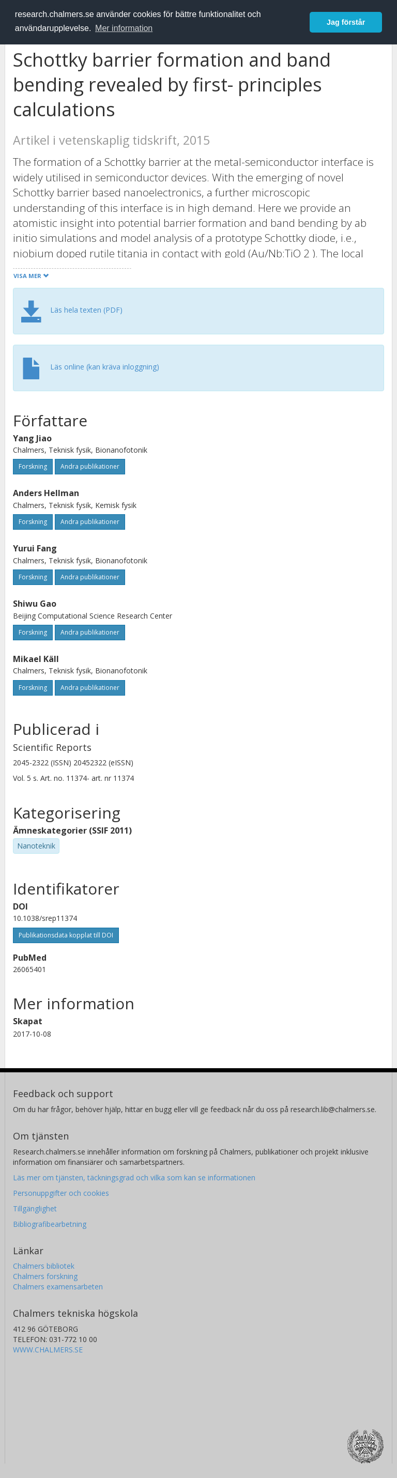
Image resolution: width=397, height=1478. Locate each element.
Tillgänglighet (35, 1208)
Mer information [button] (123, 28)
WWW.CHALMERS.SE (48, 1349)
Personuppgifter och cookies (61, 1193)
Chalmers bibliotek (43, 1266)
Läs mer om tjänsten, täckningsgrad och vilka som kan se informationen (134, 1177)
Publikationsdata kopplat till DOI (66, 935)
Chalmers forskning (45, 1276)
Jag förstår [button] (346, 22)
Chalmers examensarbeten (58, 1286)
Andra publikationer (89, 466)
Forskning (33, 466)
